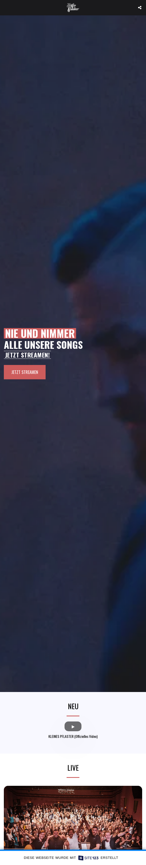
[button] (5, 7)
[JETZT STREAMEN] (25, 372)
